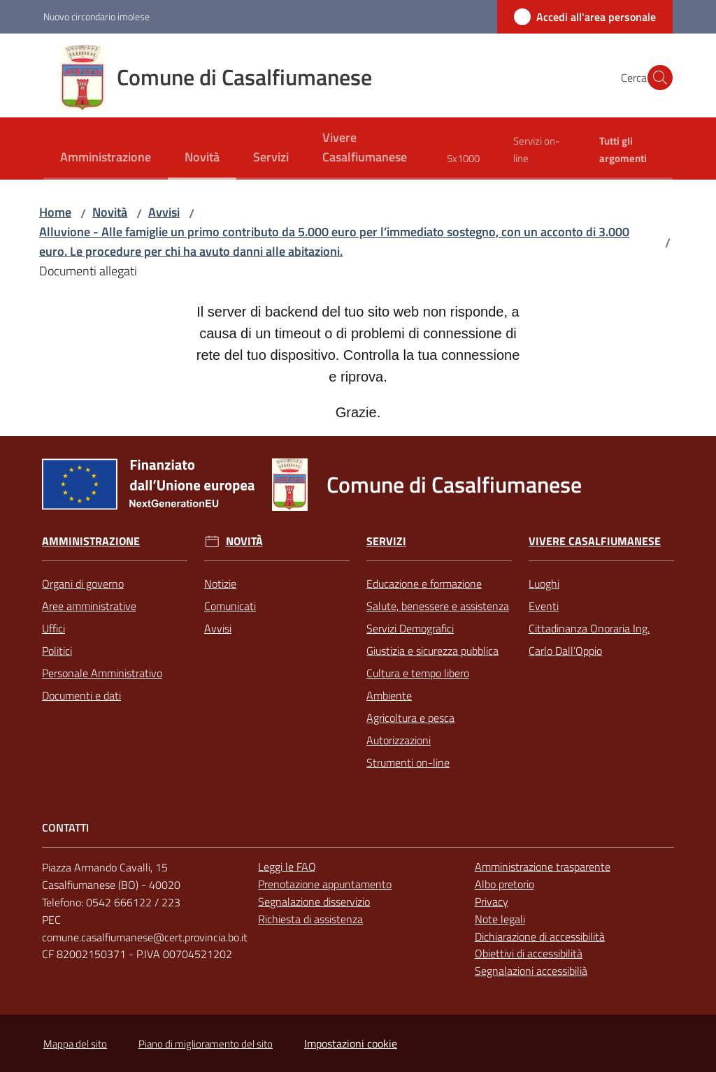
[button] (656, 77)
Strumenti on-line (408, 762)
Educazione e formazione (424, 583)
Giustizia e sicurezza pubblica (432, 650)
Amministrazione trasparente (542, 866)
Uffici (53, 628)
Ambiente (389, 695)
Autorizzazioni (398, 740)
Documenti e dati (81, 695)
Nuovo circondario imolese (96, 16)
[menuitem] (105, 158)
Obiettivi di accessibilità (528, 953)
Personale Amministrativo (102, 673)
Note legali (500, 919)
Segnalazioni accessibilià (531, 970)
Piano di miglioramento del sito (205, 1044)
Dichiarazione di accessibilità (540, 936)
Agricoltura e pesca (410, 717)
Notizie (220, 583)
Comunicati (230, 605)
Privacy (491, 901)
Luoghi (544, 583)
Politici (57, 650)
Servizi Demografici (410, 628)
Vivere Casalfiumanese (595, 541)
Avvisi (164, 212)
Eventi (544, 605)
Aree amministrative (89, 605)
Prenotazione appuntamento (325, 884)
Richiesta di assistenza (310, 919)
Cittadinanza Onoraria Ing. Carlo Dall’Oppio (589, 639)
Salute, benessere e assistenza (437, 605)
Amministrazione (91, 541)
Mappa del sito (75, 1044)
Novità (109, 212)
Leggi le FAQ (287, 866)
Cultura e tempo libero (417, 673)
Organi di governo (83, 583)
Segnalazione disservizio (314, 901)
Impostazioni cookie (350, 1043)
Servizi (386, 541)
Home (55, 212)
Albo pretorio (504, 884)
